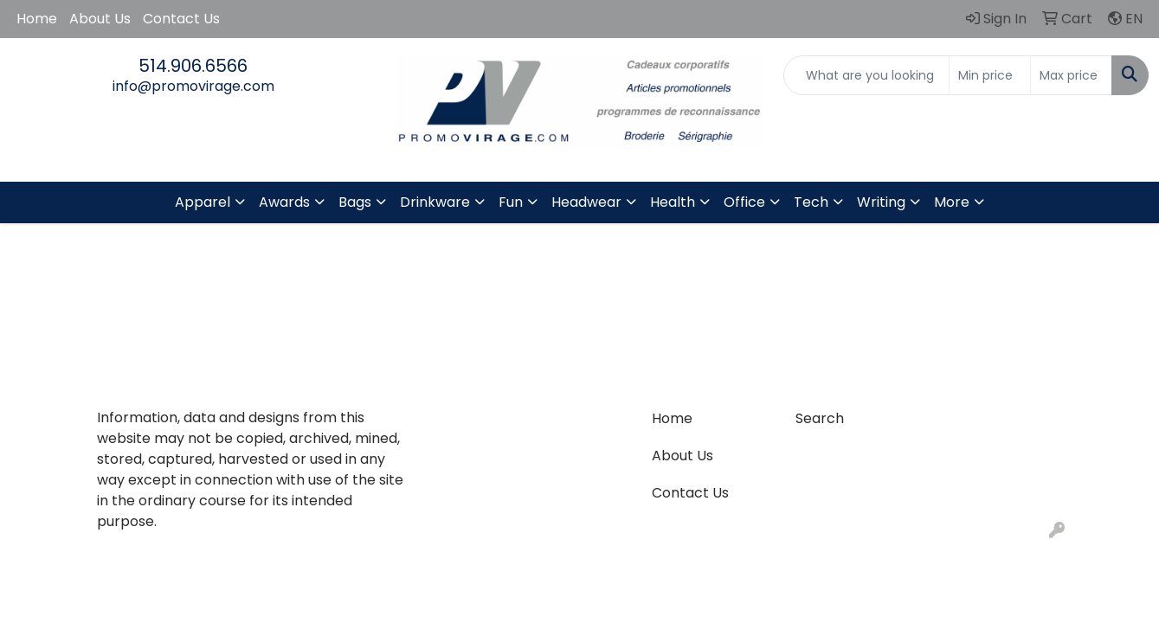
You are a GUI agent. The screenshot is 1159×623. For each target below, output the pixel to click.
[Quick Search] (866, 75)
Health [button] (672, 202)
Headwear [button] (586, 202)
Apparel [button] (202, 202)
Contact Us (181, 19)
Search (819, 418)
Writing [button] (881, 202)
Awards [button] (284, 202)
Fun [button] (511, 202)
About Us (100, 19)
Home (36, 19)
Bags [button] (354, 202)
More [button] (951, 202)
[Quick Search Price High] (1071, 75)
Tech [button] (811, 202)
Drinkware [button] (435, 202)
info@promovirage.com (193, 86)
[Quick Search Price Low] (990, 75)
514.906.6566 (193, 66)
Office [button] (744, 202)
